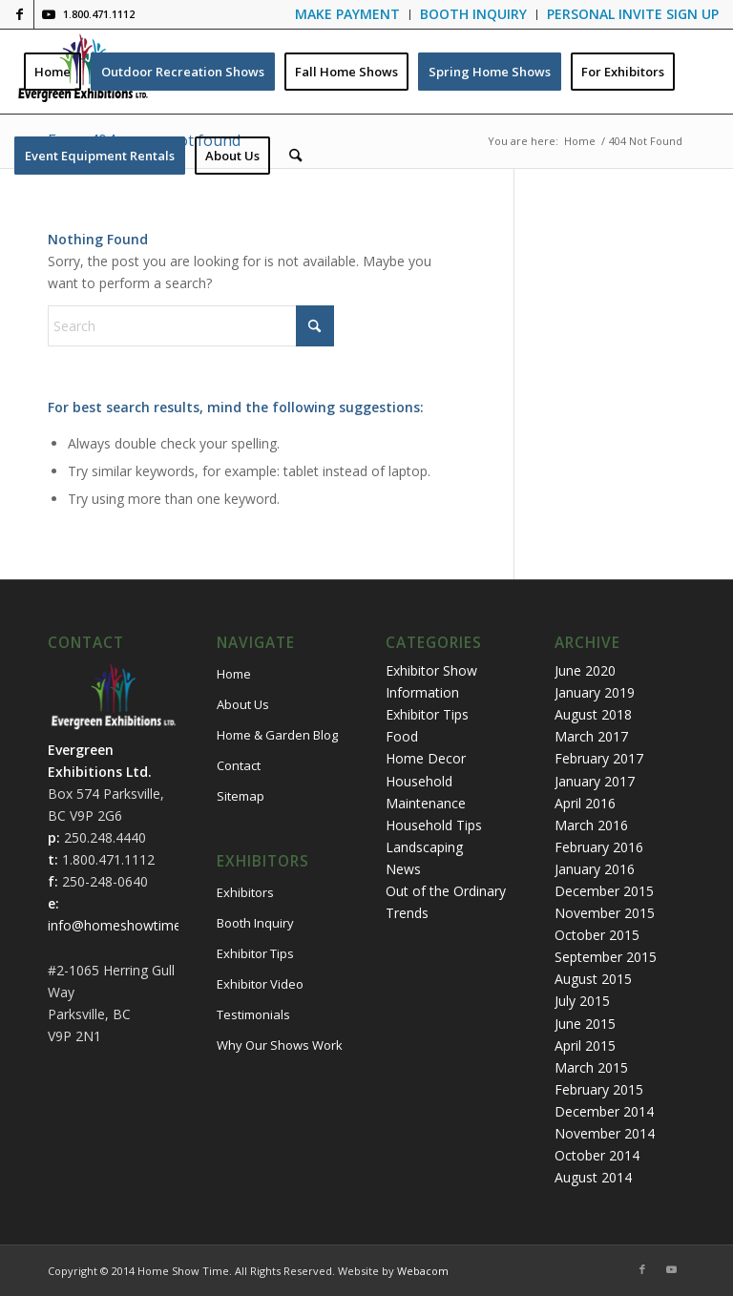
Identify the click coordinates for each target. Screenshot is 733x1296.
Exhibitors (245, 892)
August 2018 (593, 714)
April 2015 (585, 1045)
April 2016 (585, 803)
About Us (243, 704)
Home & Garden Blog (277, 734)
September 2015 (606, 957)
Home (234, 673)
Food (402, 736)
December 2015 (604, 891)
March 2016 (591, 825)
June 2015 (585, 1023)
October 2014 (597, 1155)
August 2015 (593, 979)
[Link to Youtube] (48, 14)
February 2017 (599, 758)
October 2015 (597, 935)
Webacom (423, 1271)
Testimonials (253, 1014)
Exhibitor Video (260, 984)
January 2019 (595, 692)
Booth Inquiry (255, 922)
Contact (239, 765)
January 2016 (595, 869)
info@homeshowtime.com (130, 925)
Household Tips (434, 825)
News (403, 869)
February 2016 (599, 847)
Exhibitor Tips (255, 953)
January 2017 (595, 781)
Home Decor (426, 758)
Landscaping (424, 847)
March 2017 (591, 736)
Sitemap (240, 796)
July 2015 (582, 1001)
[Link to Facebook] (19, 14)
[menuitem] (347, 15)
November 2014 (605, 1133)
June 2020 (585, 670)
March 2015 (591, 1067)
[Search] (295, 156)
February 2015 (599, 1089)
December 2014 (604, 1111)
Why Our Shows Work (280, 1045)
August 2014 (593, 1177)
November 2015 (605, 913)
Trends (407, 913)
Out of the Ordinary (446, 891)
